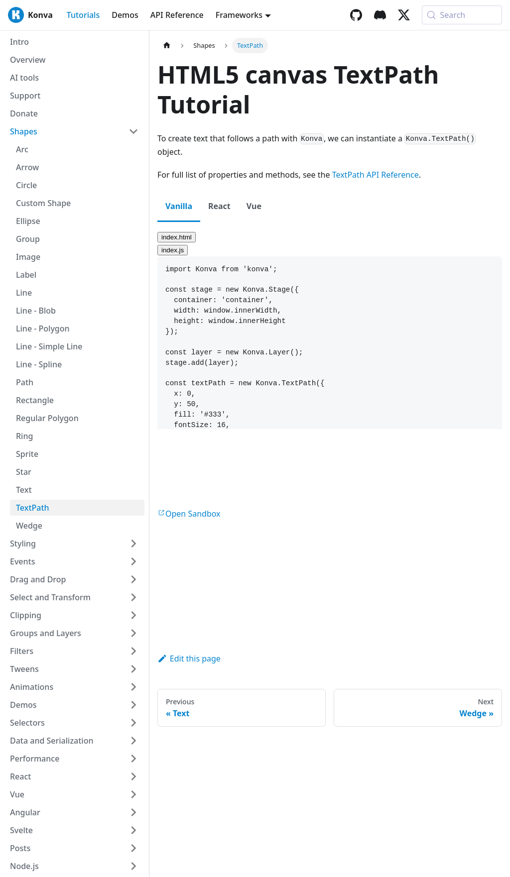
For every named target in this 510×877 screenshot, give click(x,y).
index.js (172, 250)
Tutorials (83, 14)
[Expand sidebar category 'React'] (133, 776)
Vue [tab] (254, 206)
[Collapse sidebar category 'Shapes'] (133, 131)
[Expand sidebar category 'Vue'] (133, 794)
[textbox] (329, 383)
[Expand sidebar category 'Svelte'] (133, 830)
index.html (176, 237)
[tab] (329, 236)
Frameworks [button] (239, 14)
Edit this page (189, 658)
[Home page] (166, 45)
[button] (74, 543)
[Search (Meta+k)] (462, 14)
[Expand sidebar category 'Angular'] (133, 812)
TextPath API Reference (375, 174)
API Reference (177, 14)
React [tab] (219, 206)
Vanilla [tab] (178, 206)
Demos (125, 14)
